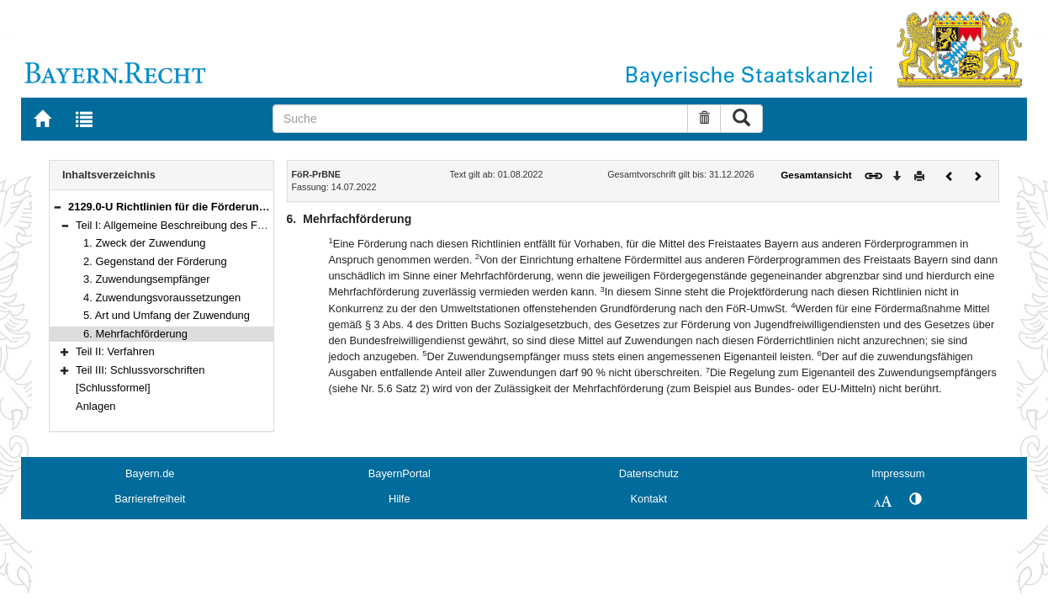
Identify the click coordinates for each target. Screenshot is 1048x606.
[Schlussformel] (113, 387)
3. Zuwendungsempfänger (146, 279)
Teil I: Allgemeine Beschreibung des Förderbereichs (200, 225)
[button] (57, 206)
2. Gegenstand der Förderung (155, 261)
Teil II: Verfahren (115, 351)
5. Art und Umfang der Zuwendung (166, 315)
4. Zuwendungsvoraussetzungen (162, 297)
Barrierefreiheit (149, 498)
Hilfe (399, 498)
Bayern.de (149, 473)
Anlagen (96, 406)
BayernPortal (399, 473)
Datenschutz (649, 473)
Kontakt (649, 498)
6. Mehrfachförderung (135, 333)
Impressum (897, 473)
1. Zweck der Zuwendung (144, 243)
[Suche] (480, 118)
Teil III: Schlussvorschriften (140, 370)
